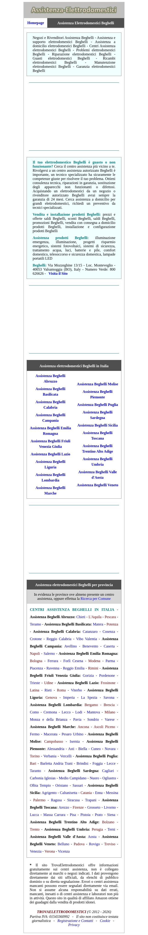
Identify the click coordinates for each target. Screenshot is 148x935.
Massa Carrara (54, 815)
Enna (99, 793)
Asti (71, 749)
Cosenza (109, 631)
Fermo (34, 734)
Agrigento (49, 793)
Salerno (49, 653)
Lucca (34, 815)
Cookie (105, 921)
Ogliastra (109, 778)
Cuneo (96, 749)
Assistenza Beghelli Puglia (97, 405)
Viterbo (76, 690)
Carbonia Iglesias (43, 778)
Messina (112, 793)
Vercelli (66, 756)
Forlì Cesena (73, 661)
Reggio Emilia (73, 668)
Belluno (63, 844)
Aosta (92, 837)
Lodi (78, 712)
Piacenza (36, 668)
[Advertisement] (74, 116)
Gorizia (88, 675)
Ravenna (53, 668)
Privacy (74, 925)
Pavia (77, 719)
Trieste (35, 683)
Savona (108, 697)
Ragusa (56, 800)
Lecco (66, 712)
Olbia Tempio (40, 785)
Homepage (35, 23)
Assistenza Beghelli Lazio (50, 454)
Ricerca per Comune (96, 599)
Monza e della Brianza (48, 719)
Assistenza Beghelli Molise (97, 384)
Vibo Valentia (86, 639)
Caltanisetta (68, 793)
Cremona (50, 712)
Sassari (78, 785)
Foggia (97, 763)
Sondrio (93, 719)
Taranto (35, 771)
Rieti (48, 690)
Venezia (36, 851)
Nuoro (94, 778)
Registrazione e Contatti (75, 921)
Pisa (73, 815)
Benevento (90, 646)
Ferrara (52, 661)
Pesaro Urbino (73, 734)
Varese (110, 719)
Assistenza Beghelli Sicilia (97, 425)
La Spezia (89, 697)
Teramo (35, 624)
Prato (99, 815)
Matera (98, 624)
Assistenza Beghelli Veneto (97, 485)
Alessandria (55, 749)
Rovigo (94, 844)
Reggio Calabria (59, 639)
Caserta (109, 646)
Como (34, 712)
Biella (82, 749)
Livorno (110, 807)
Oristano (61, 785)
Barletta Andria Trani (56, 763)
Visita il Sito (58, 273)
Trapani (90, 800)
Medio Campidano (73, 778)
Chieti (80, 617)
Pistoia (85, 815)
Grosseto (93, 807)
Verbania (49, 756)
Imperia (69, 697)
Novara (110, 749)
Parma (110, 661)
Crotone (36, 639)
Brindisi (83, 763)
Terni (111, 829)
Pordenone (107, 675)
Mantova (93, 712)
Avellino (70, 646)
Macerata (51, 734)
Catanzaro (90, 631)
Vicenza (64, 851)
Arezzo (64, 807)
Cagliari (108, 771)
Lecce (111, 763)
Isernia (75, 741)
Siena (111, 815)
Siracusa (73, 800)
